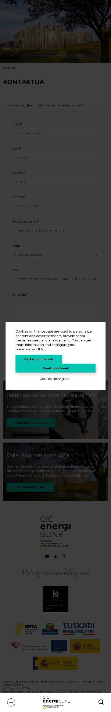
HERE (41, 349)
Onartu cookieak (55, 368)
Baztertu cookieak (38, 359)
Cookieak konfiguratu (55, 379)
